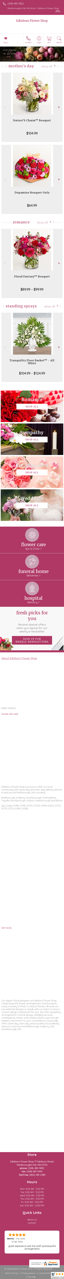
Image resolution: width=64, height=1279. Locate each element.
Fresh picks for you (32, 621)
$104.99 (32, 133)
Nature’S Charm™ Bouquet (32, 120)
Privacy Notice (28, 1273)
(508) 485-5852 (16, 3)
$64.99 (32, 205)
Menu (5, 42)
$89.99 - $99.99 (32, 289)
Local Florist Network (49, 1273)
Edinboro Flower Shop (32, 20)
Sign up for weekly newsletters (32, 640)
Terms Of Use (11, 1273)
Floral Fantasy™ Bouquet (32, 276)
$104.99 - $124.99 (32, 373)
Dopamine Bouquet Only (32, 192)
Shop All (46, 66)
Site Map (32, 1277)
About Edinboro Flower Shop (19, 658)
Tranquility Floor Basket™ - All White (32, 362)
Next (59, 107)
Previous (4, 107)
